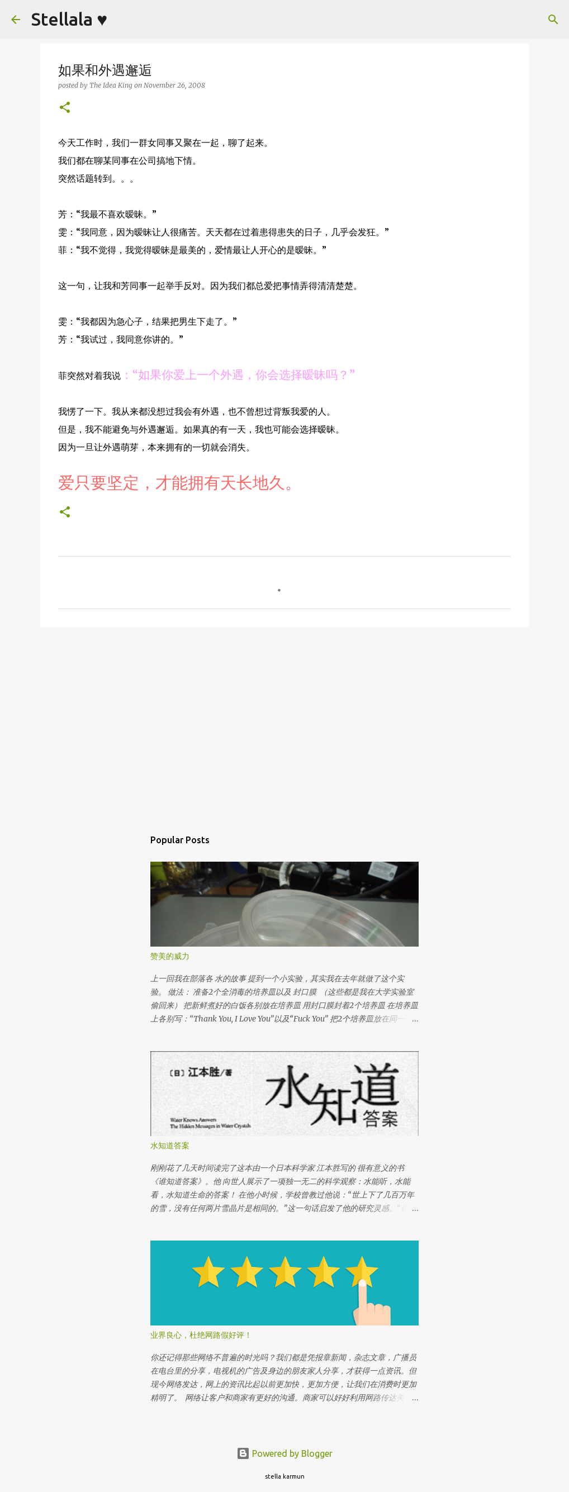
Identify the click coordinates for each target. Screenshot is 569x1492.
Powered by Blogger (284, 1453)
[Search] (123, 19)
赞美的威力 (169, 956)
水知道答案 (169, 1145)
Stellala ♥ (69, 19)
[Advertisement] (284, 722)
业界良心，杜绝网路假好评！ (201, 1335)
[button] (65, 108)
